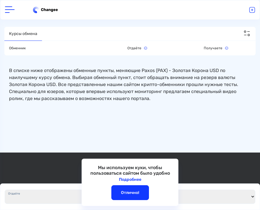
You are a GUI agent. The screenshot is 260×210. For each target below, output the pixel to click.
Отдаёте (14, 193)
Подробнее (130, 179)
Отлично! (130, 192)
